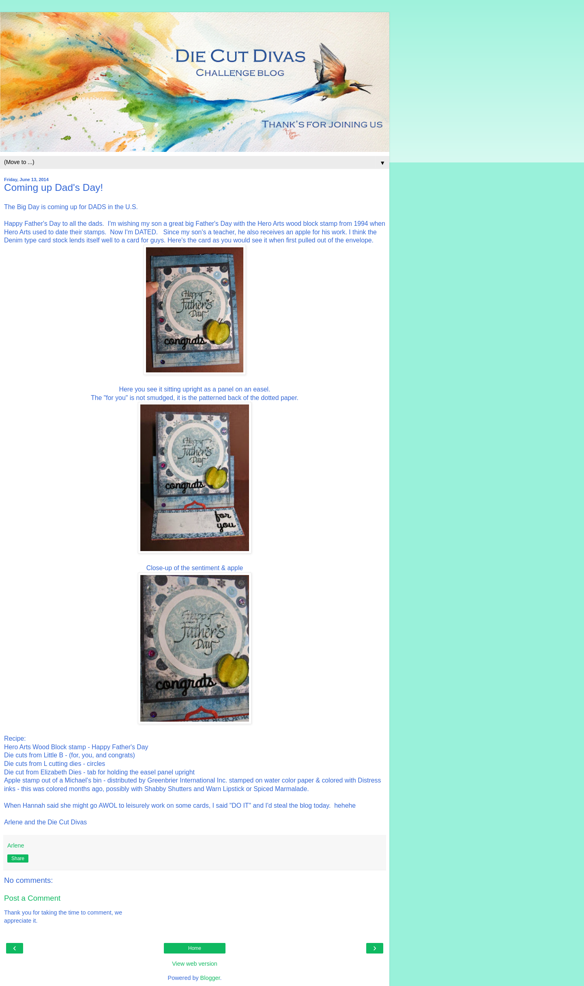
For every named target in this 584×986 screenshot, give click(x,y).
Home (194, 948)
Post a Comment (32, 898)
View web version (194, 963)
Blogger (210, 978)
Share (17, 858)
